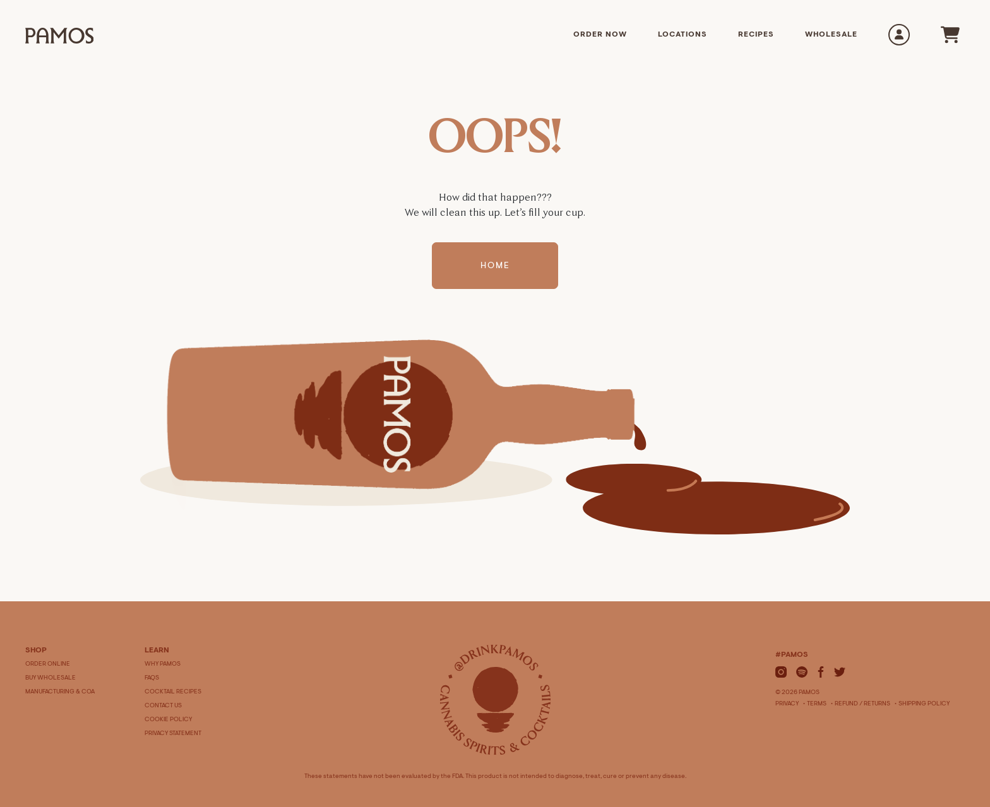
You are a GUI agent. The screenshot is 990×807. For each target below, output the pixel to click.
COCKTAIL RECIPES (173, 692)
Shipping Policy (924, 704)
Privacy (787, 704)
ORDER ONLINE (47, 664)
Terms (816, 704)
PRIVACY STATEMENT (173, 734)
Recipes (756, 34)
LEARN (157, 650)
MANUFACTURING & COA (60, 692)
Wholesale (831, 34)
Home (495, 266)
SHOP (36, 650)
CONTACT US (163, 706)
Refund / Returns (862, 704)
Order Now (600, 34)
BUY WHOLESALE (50, 678)
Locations (682, 34)
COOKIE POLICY (168, 720)
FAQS (152, 678)
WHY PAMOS (163, 664)
